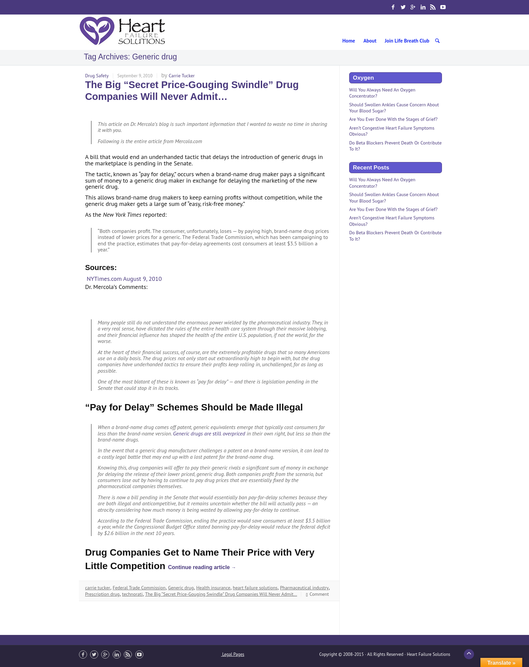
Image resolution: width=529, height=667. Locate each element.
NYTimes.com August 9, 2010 (124, 279)
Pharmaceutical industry (304, 588)
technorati (132, 594)
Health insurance (213, 588)
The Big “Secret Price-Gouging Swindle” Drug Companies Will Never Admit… (221, 594)
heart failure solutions (255, 588)
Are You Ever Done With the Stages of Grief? (393, 119)
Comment (317, 594)
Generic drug (181, 588)
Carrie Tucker (182, 76)
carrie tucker (97, 588)
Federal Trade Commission (139, 588)
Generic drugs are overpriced (209, 433)
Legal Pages (232, 654)
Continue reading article (202, 567)
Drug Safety (97, 76)
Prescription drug (102, 594)
